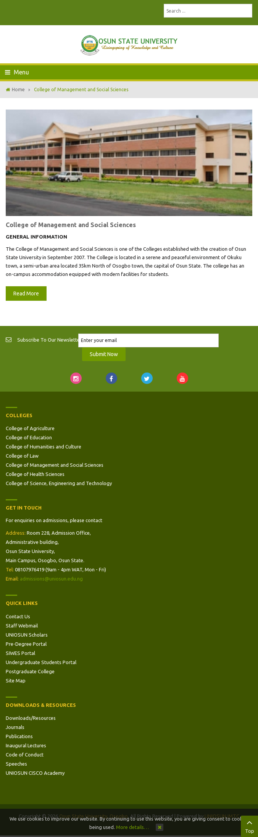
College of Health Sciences (35, 474)
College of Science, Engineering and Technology (59, 483)
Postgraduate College (30, 671)
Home (18, 89)
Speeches (16, 763)
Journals (15, 727)
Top (249, 826)
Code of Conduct (25, 754)
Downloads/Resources (31, 718)
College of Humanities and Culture (43, 446)
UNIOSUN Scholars (27, 634)
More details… (132, 827)
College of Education (29, 437)
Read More (26, 293)
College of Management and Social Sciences (71, 224)
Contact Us (18, 616)
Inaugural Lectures (26, 745)
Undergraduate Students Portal (41, 662)
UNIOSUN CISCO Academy (35, 773)
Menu (17, 72)
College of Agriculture (30, 428)
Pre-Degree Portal (26, 644)
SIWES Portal (20, 653)
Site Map (16, 680)
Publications (19, 736)
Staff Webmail (22, 625)
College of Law (22, 455)
